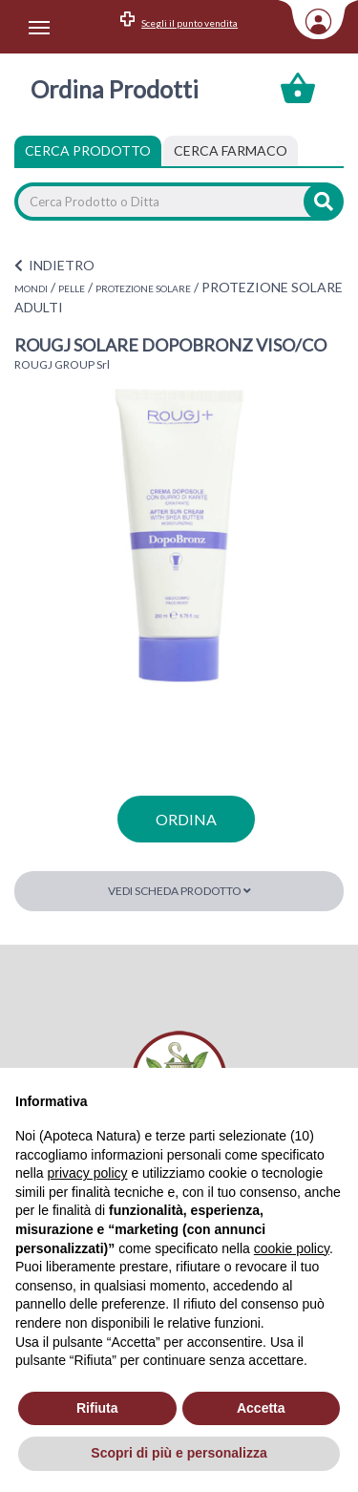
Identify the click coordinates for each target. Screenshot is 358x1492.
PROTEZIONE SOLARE (143, 288)
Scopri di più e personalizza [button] (178, 1452)
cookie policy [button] (291, 1248)
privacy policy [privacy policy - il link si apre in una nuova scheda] (87, 1173)
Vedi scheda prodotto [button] (179, 891)
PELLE (71, 288)
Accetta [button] (261, 1408)
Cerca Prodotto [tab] (88, 150)
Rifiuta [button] (97, 1408)
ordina (186, 819)
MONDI (31, 288)
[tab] (230, 151)
